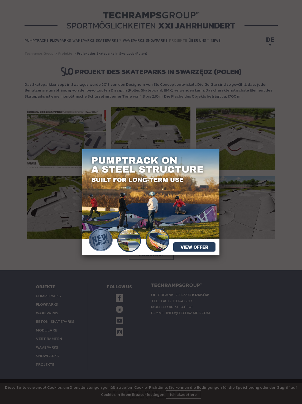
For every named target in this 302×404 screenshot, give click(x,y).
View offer (194, 247)
